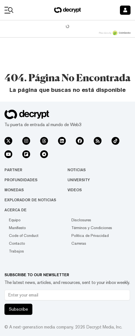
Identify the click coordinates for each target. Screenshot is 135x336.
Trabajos (16, 251)
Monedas (14, 190)
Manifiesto (17, 227)
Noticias (77, 170)
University (79, 180)
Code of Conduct (23, 235)
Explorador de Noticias (30, 200)
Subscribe (18, 309)
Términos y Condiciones (91, 227)
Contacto (17, 243)
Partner (13, 170)
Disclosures (81, 220)
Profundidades (20, 180)
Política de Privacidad (90, 235)
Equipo (15, 220)
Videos (75, 190)
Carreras (78, 243)
